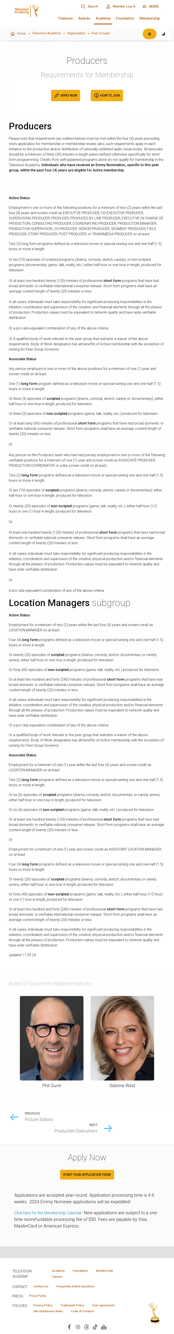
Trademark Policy (78, 1307)
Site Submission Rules (50, 1313)
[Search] (84, 6)
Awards (84, 18)
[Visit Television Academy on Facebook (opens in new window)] (69, 1329)
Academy (103, 18)
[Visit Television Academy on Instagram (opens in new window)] (78, 1329)
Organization (79, 33)
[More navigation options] (150, 6)
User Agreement (113, 1307)
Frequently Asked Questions (81, 1287)
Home (18, 34)
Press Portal (39, 1297)
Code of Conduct (89, 1313)
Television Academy (48, 33)
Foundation (125, 18)
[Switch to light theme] (150, 34)
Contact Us (42, 1287)
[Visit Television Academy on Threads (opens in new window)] (86, 1329)
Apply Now (65, 95)
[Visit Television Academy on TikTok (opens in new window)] (95, 1329)
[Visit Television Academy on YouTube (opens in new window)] (104, 1329)
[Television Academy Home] (35, 13)
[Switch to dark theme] (163, 34)
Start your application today (87, 1164)
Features (66, 18)
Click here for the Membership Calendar (52, 1202)
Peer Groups (105, 33)
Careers (55, 1277)
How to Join (107, 95)
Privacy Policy (44, 1307)
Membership (150, 18)
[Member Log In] (118, 6)
